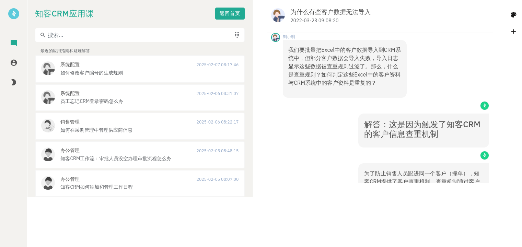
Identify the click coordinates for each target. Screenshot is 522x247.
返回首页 (141, 14)
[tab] (13, 44)
